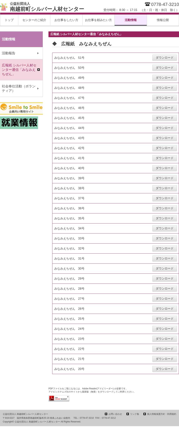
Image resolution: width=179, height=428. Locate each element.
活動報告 (8, 53)
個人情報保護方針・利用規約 (161, 414)
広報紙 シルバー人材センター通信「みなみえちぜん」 (19, 69)
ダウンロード (165, 57)
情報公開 (163, 20)
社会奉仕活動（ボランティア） (18, 88)
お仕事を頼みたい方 (98, 20)
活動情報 (131, 20)
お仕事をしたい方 (66, 20)
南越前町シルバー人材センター (47, 7)
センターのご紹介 (34, 20)
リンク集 (134, 414)
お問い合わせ (115, 414)
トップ (9, 20)
